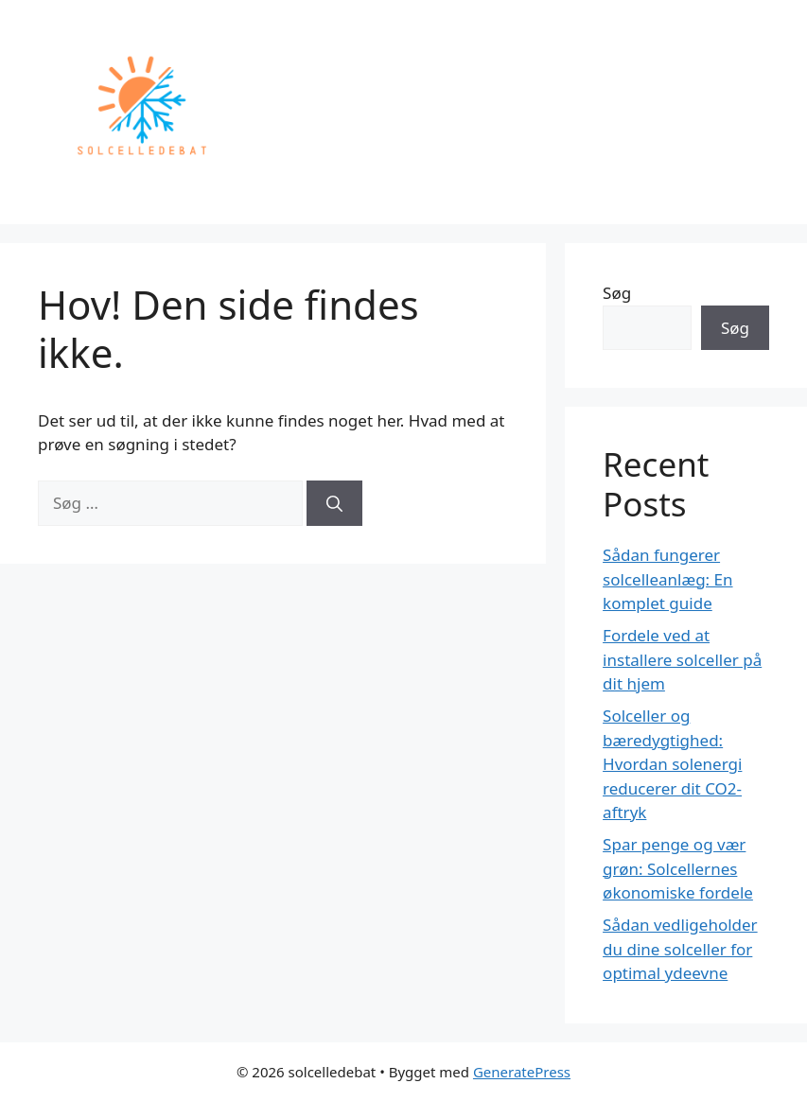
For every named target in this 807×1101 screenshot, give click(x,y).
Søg (617, 293)
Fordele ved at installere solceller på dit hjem (682, 659)
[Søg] (334, 503)
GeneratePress (521, 1071)
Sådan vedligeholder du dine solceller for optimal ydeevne (680, 949)
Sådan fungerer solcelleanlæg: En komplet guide (667, 579)
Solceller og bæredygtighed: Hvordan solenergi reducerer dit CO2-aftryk (672, 764)
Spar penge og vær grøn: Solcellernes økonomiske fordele (678, 868)
